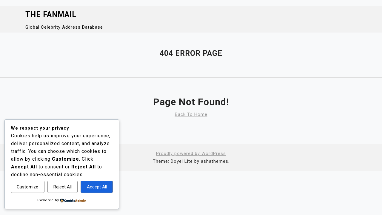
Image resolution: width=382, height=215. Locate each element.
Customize (27, 187)
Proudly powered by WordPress (191, 153)
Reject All (62, 187)
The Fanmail (50, 14)
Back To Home (191, 114)
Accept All (97, 187)
